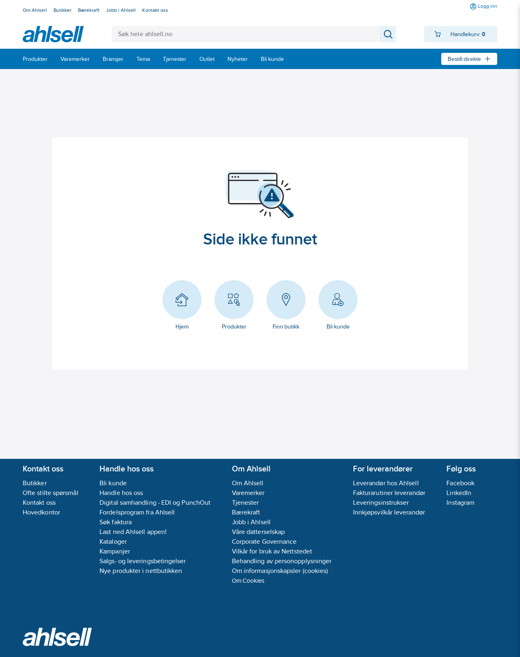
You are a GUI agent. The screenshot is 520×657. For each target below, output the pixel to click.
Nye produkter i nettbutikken (141, 571)
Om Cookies (248, 580)
